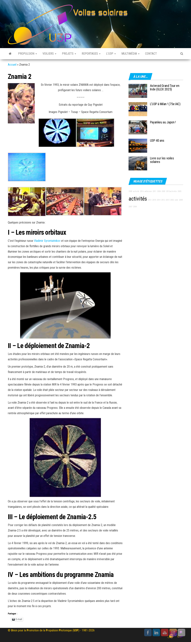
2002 (172, 200)
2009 (130, 191)
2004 (135, 206)
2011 (154, 191)
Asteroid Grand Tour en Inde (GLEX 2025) (164, 87)
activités (138, 199)
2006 (159, 191)
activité (136, 191)
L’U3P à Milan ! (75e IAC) (165, 104)
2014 (158, 200)
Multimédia (130, 53)
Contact (151, 53)
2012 (163, 200)
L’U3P (111, 53)
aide (176, 200)
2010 (167, 200)
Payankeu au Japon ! (163, 122)
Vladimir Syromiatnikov (47, 241)
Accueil (12, 64)
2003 (163, 191)
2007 (130, 206)
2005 (179, 191)
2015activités (171, 191)
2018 (154, 200)
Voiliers (49, 53)
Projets (69, 53)
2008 (181, 200)
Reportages (91, 53)
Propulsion (27, 53)
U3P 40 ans (157, 140)
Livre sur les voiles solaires (162, 160)
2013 (149, 200)
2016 (142, 191)
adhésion (148, 191)
